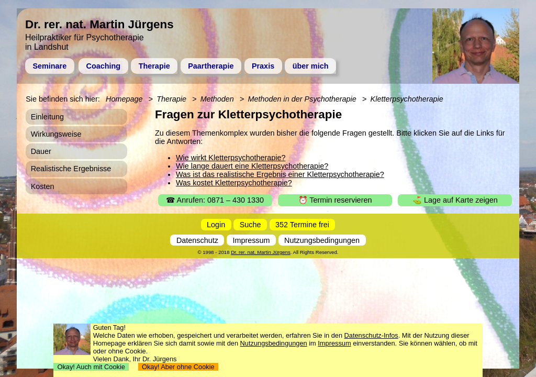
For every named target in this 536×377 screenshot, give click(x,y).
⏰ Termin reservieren (335, 200)
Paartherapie (210, 66)
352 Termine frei (302, 224)
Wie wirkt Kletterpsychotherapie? (231, 157)
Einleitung (47, 117)
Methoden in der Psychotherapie (302, 99)
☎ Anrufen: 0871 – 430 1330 (215, 200)
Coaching (103, 66)
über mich (311, 66)
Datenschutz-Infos (371, 335)
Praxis (263, 66)
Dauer (41, 151)
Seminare (49, 66)
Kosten (42, 186)
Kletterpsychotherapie (407, 99)
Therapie (154, 66)
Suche (250, 224)
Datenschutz (197, 240)
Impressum (251, 240)
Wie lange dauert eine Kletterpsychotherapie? (252, 166)
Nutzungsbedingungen (322, 240)
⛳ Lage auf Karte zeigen (455, 200)
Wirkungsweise (56, 134)
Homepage (124, 99)
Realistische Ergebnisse (71, 168)
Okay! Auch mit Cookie (91, 367)
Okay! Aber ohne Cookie (178, 367)
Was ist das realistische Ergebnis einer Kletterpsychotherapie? (280, 174)
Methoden (217, 99)
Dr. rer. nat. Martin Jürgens (261, 252)
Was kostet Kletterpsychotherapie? (234, 183)
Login (216, 224)
